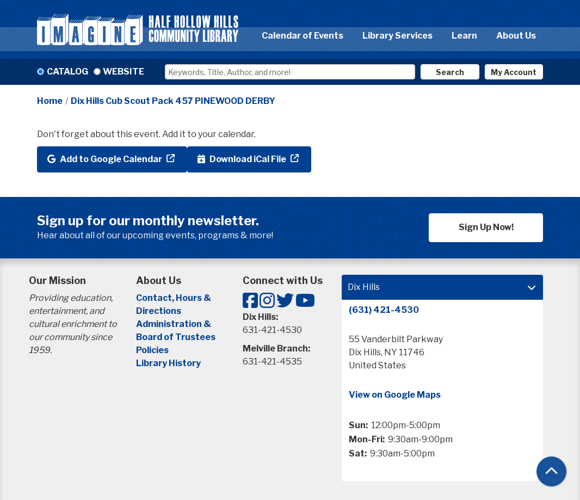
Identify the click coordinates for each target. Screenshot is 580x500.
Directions (158, 311)
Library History (168, 363)
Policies (152, 350)
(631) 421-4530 (384, 310)
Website (123, 71)
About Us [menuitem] (516, 35)
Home (50, 101)
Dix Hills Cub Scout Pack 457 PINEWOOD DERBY (173, 101)
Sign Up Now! (486, 227)
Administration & (174, 324)
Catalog (67, 71)
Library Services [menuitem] (397, 35)
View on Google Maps (395, 395)
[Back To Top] (551, 471)
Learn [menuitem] (464, 35)
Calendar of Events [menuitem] (302, 35)
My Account (513, 72)
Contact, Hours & (174, 298)
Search (450, 72)
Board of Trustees (175, 337)
